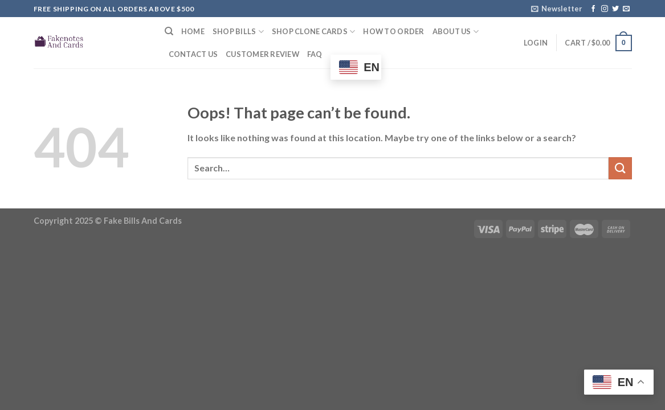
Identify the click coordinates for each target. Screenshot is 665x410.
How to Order (393, 31)
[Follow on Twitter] (615, 9)
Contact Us (193, 54)
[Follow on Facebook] (593, 9)
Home (193, 31)
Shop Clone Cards (314, 31)
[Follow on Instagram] (604, 9)
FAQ (315, 54)
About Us (456, 31)
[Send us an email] (626, 9)
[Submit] (620, 168)
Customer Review (262, 54)
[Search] (169, 31)
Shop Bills (238, 31)
